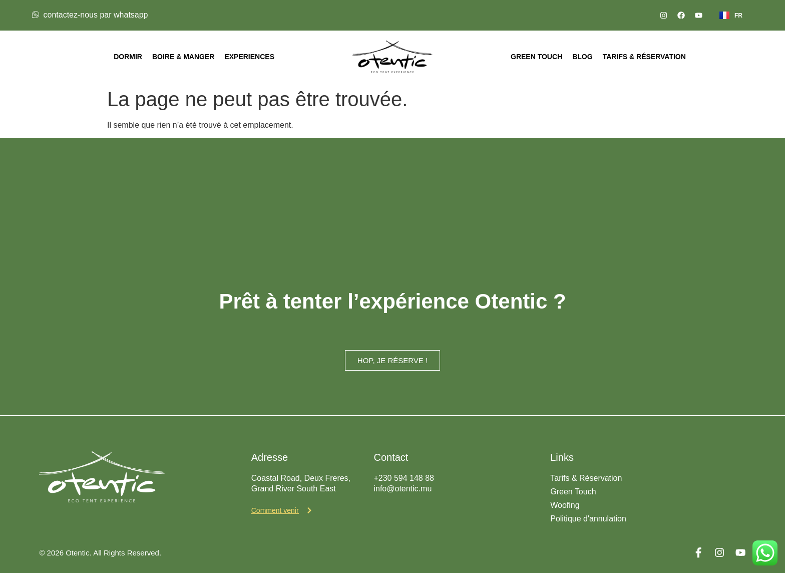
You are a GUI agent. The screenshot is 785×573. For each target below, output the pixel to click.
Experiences (249, 57)
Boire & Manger (183, 57)
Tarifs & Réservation (644, 57)
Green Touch (536, 57)
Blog (582, 57)
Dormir (128, 57)
